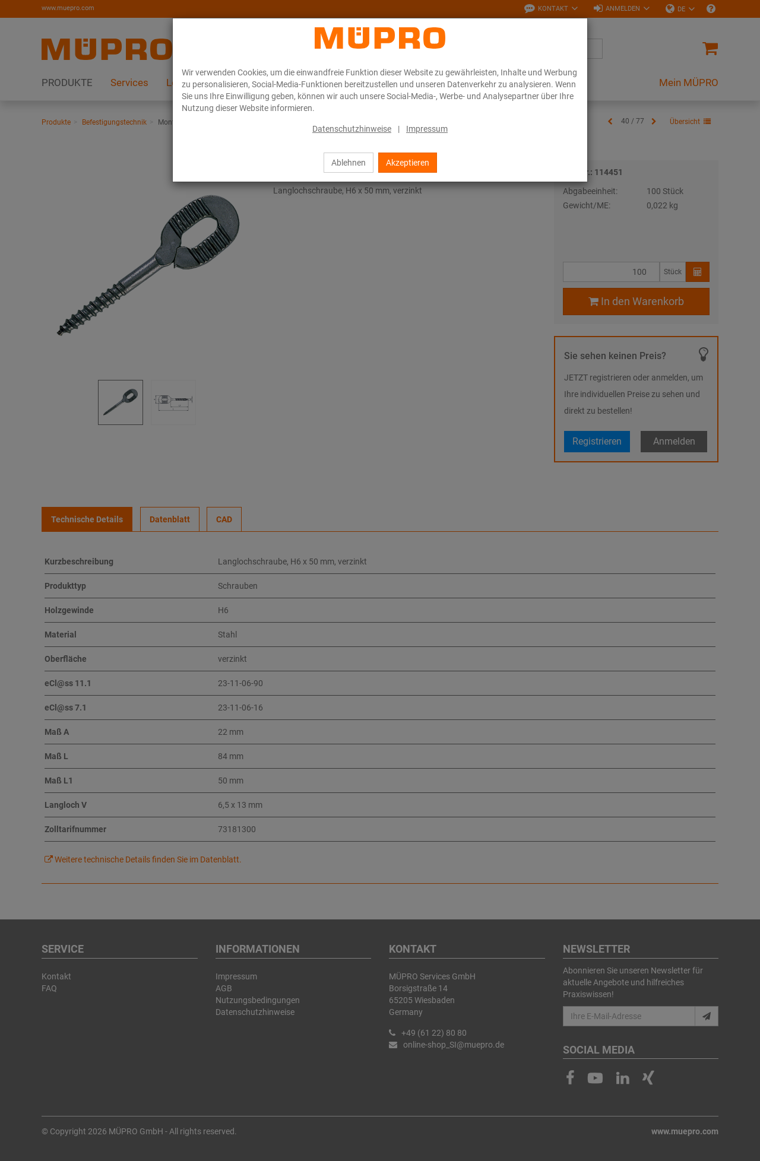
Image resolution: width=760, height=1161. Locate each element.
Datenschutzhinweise (351, 129)
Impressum (427, 129)
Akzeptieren (407, 162)
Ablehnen (348, 162)
